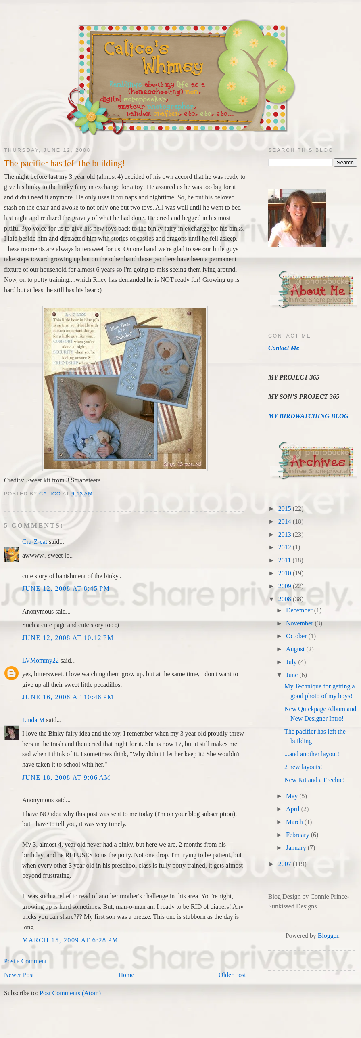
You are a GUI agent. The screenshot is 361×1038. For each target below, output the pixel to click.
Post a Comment (25, 961)
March (295, 821)
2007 (285, 863)
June (292, 674)
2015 (285, 508)
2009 (285, 586)
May (292, 796)
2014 (285, 521)
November (300, 623)
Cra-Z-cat (34, 541)
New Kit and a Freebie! (314, 779)
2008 (285, 599)
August (296, 649)
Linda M (33, 720)
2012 (285, 547)
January (297, 847)
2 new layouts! (303, 766)
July (292, 661)
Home (126, 974)
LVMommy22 (40, 660)
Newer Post (19, 974)
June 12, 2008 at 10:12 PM (68, 637)
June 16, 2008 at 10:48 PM (68, 697)
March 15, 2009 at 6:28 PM (70, 940)
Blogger (328, 935)
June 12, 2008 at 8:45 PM (66, 588)
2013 (285, 534)
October (297, 636)
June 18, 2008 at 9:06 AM (66, 777)
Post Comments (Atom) (70, 993)
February (298, 834)
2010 (285, 573)
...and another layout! (311, 754)
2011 (285, 560)
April (293, 808)
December (300, 610)
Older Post (232, 974)
